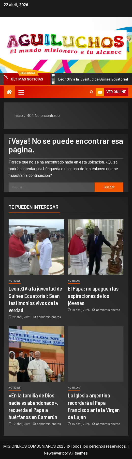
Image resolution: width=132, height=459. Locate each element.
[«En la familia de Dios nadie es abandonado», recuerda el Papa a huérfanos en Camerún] (36, 354)
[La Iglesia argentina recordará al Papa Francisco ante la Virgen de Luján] (95, 354)
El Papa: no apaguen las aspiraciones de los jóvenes (93, 295)
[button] (21, 92)
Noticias (15, 280)
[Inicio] (9, 92)
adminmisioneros (49, 317)
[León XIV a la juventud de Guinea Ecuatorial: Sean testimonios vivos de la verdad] (36, 247)
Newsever (52, 453)
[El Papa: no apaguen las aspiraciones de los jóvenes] (95, 247)
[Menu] (21, 92)
